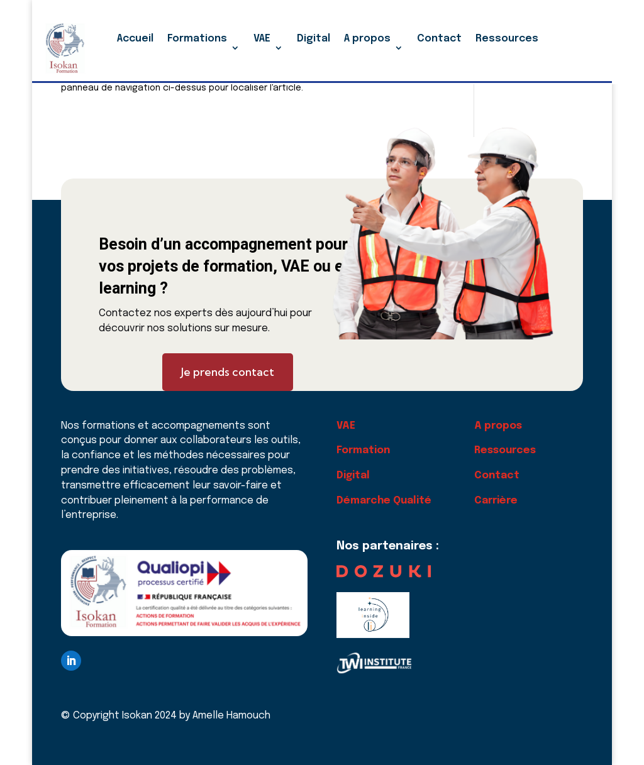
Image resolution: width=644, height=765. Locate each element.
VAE (261, 38)
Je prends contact (227, 372)
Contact (439, 38)
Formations (197, 38)
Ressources (506, 38)
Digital (313, 38)
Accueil (135, 38)
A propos (367, 38)
